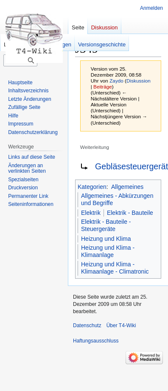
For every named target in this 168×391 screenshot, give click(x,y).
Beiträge (102, 86)
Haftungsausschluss (95, 341)
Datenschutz (87, 325)
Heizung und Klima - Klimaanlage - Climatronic (115, 268)
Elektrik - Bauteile (130, 212)
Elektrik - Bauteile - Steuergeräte (106, 225)
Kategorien (92, 186)
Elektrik (91, 212)
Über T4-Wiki (121, 325)
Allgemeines (127, 186)
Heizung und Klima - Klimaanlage (107, 251)
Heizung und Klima (106, 238)
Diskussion (138, 80)
